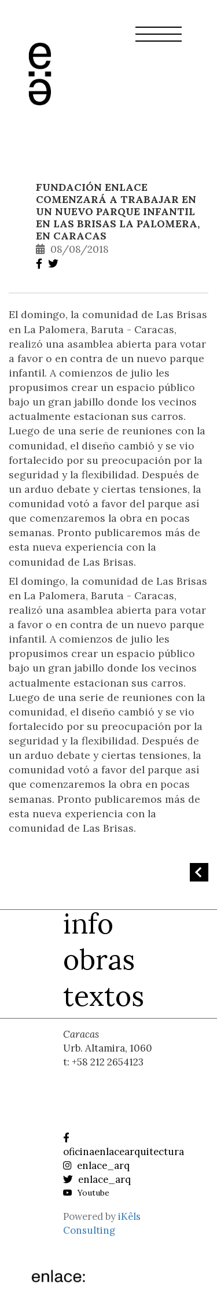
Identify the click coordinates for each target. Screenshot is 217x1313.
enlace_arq (96, 1165)
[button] (158, 41)
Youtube (86, 1192)
